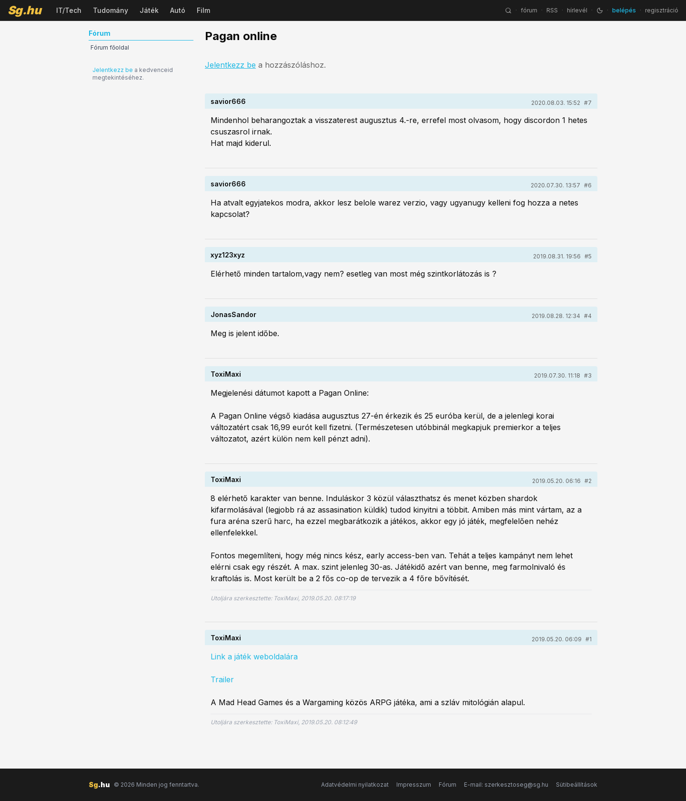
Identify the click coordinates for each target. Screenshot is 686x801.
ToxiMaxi (226, 374)
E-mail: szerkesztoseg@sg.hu (506, 784)
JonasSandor (233, 314)
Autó (177, 10)
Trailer (222, 679)
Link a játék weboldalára (254, 656)
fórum (529, 10)
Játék (149, 10)
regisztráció (661, 10)
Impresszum (413, 784)
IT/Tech (68, 10)
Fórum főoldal (110, 47)
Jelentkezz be (112, 69)
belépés (624, 10)
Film (203, 10)
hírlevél (577, 10)
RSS (552, 10)
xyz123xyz (228, 255)
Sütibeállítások (576, 784)
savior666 (228, 101)
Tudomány (110, 10)
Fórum (447, 784)
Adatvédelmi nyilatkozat (355, 784)
